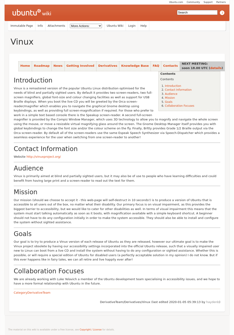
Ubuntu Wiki (115, 25)
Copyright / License (91, 329)
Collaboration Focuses (179, 105)
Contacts (170, 65)
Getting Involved (80, 65)
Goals (169, 102)
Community (193, 2)
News (57, 65)
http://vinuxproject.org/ (44, 156)
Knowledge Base (135, 65)
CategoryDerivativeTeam (32, 292)
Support (208, 2)
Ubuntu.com (176, 2)
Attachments (56, 25)
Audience (171, 94)
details (216, 68)
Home (25, 65)
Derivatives (107, 65)
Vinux (22, 41)
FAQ (156, 65)
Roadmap (42, 65)
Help (143, 25)
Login (132, 25)
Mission (170, 97)
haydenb (212, 302)
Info (40, 25)
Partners (221, 2)
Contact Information (178, 89)
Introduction (173, 86)
